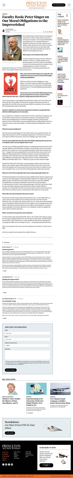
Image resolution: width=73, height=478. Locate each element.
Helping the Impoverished (10, 279)
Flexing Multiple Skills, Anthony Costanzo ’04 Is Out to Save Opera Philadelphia (63, 79)
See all (67, 15)
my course (48, 217)
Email (6, 336)
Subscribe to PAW (46, 465)
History (4, 460)
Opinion (4, 458)
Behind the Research (7, 396)
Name (6, 330)
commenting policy (23, 363)
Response (7, 349)
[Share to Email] (49, 31)
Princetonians (61, 74)
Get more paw (57, 5)
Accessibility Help (22, 476)
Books (15, 453)
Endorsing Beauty (8, 249)
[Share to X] (45, 31)
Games (15, 456)
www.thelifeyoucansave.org (42, 87)
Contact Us (4, 476)
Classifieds (16, 458)
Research (60, 56)
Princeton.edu (30, 476)
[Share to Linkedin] (47, 31)
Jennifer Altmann (10, 29)
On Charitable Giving (9, 301)
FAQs (27, 456)
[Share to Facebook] (43, 31)
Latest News (5, 452)
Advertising (28, 453)
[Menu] (3, 5)
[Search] (69, 5)
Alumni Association (13, 476)
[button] (51, 31)
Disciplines (5, 454)
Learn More (9, 433)
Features (60, 93)
